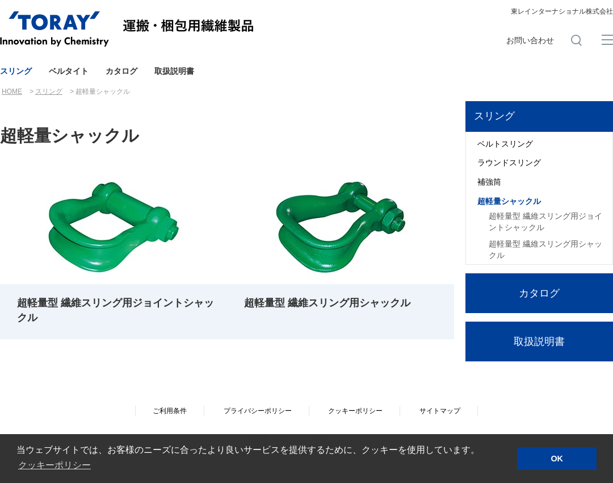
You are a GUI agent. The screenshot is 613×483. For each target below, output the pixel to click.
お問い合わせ (530, 40)
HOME (12, 91)
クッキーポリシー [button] (54, 465)
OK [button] (557, 458)
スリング (16, 71)
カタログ (121, 71)
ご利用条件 (170, 411)
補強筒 (489, 181)
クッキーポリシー (355, 411)
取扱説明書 (174, 71)
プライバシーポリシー (258, 411)
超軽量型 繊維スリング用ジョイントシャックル (545, 221)
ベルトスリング (505, 143)
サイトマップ (439, 411)
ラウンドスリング (509, 162)
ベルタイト (69, 71)
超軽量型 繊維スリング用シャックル (545, 249)
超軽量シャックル (509, 201)
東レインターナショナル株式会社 (562, 11)
